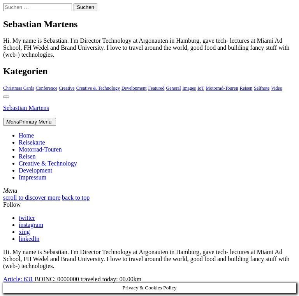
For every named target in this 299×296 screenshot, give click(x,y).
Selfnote (261, 88)
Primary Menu (29, 122)
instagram (31, 224)
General (173, 88)
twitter (27, 217)
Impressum (32, 177)
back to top (76, 197)
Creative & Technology (98, 88)
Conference (46, 88)
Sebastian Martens (26, 107)
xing (24, 231)
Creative (67, 88)
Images (189, 88)
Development (134, 88)
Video (276, 88)
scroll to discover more (31, 197)
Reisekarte (32, 142)
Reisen (246, 88)
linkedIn (29, 238)
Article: (18, 279)
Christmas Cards (18, 88)
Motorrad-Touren (222, 88)
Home (26, 135)
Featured (156, 88)
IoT (200, 88)
